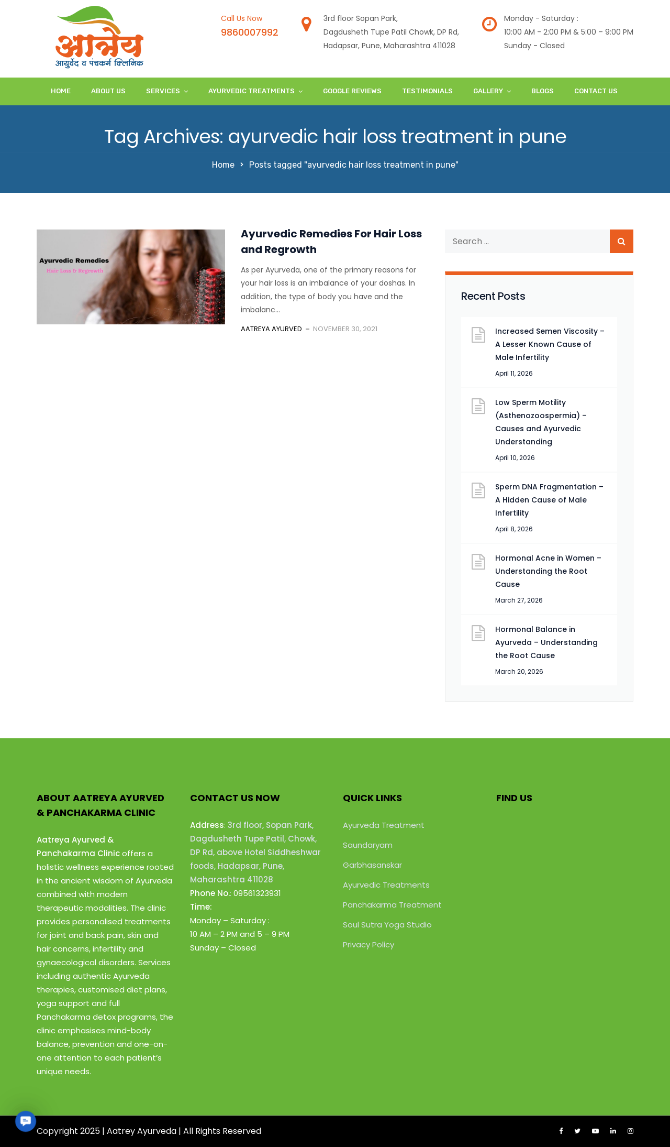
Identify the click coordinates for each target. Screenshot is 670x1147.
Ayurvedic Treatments (251, 91)
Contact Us (596, 91)
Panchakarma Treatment (392, 904)
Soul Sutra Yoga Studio (387, 924)
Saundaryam (368, 844)
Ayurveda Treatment (384, 825)
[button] (25, 1121)
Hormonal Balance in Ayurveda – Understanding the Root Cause (546, 642)
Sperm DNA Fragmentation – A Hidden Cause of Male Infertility (549, 500)
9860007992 (249, 32)
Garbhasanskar (372, 864)
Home (61, 91)
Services (163, 91)
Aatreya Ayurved (271, 329)
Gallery (488, 91)
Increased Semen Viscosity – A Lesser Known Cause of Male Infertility (550, 344)
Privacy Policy (368, 944)
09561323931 (257, 893)
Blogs (542, 91)
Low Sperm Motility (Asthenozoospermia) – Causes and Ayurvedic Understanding (541, 422)
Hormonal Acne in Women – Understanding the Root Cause (548, 571)
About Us (108, 91)
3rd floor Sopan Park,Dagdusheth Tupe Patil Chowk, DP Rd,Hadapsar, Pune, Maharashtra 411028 (391, 32)
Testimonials (427, 91)
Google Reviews (352, 91)
